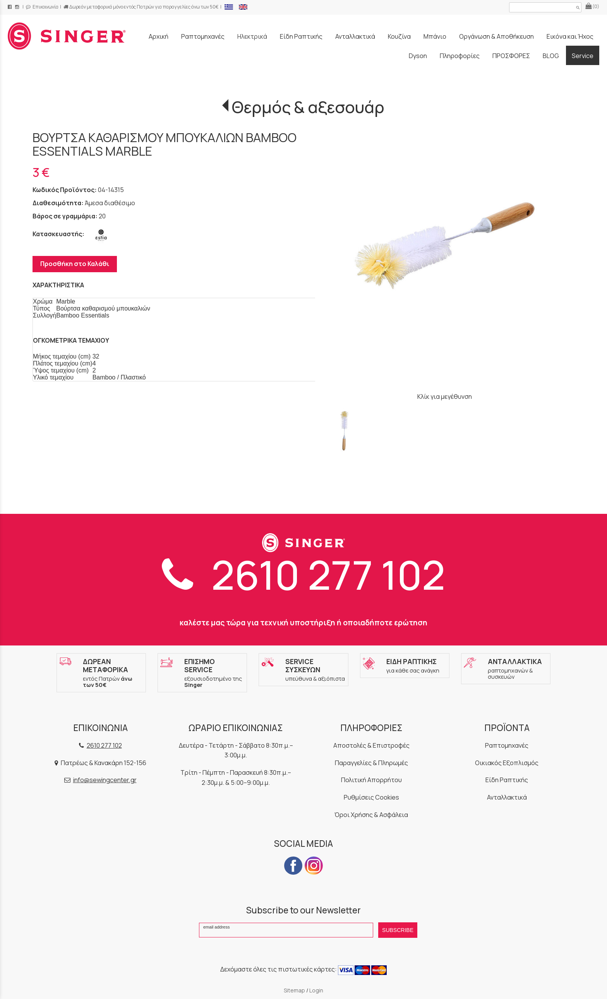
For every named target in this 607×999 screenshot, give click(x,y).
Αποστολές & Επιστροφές (371, 745)
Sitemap (294, 990)
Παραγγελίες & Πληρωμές (371, 763)
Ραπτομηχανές (506, 745)
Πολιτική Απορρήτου (371, 780)
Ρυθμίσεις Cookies (371, 797)
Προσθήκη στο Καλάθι (74, 263)
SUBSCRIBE (397, 930)
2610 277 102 (303, 574)
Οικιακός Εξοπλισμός (506, 763)
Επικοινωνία (42, 6)
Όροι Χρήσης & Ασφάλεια (371, 814)
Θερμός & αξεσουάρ (308, 107)
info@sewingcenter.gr (105, 780)
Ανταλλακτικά (507, 797)
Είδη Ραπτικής (506, 780)
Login (316, 990)
